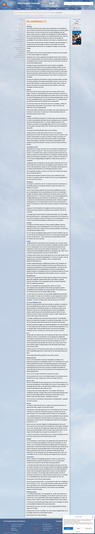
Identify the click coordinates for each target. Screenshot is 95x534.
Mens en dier (19, 49)
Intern (76, 8)
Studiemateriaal (22, 12)
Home (18, 8)
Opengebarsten (18, 39)
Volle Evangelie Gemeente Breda (35, 3)
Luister (47, 8)
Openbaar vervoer (14, 530)
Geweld (20, 30)
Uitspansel (19, 33)
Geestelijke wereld (18, 32)
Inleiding (20, 24)
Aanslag (20, 35)
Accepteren (68, 528)
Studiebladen (28, 12)
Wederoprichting (18, 57)
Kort (21, 45)
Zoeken (65, 3)
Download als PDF (77, 29)
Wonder (20, 51)
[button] (92, 516)
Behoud (20, 28)
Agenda (67, 8)
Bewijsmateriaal (18, 47)
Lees (38, 8)
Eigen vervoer (13, 528)
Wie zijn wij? (28, 8)
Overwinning (19, 55)
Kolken (20, 37)
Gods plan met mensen (36, 12)
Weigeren (78, 528)
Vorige (77, 21)
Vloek (21, 26)
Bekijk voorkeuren (88, 528)
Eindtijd (20, 53)
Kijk (57, 8)
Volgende (76, 23)
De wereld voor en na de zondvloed (48, 12)
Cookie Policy (78, 531)
